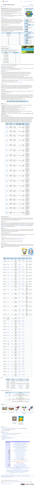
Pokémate (11, 472)
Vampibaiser (19, 266)
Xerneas (19, 412)
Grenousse (8, 332)
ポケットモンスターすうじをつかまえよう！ (16, 460)
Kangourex (8, 335)
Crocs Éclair (19, 374)
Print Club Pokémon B (16, 471)
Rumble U (18, 459)
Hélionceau (8, 293)
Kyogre (2, 225)
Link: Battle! (16, 449)
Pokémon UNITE (21, 468)
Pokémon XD (22, 458)
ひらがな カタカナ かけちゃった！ (25, 460)
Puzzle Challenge (22, 456)
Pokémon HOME (24, 466)
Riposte (23, 338)
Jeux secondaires (17, 441)
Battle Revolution (24, 464)
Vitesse (8, 65)
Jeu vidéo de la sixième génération (9, 475)
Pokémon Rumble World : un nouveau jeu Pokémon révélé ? (9, 433)
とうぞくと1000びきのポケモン (21, 472)
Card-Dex (25, 447)
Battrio (15, 455)
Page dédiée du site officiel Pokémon (6, 438)
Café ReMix (25, 449)
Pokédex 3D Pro (17, 450)
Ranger (9, 457)
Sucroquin (8, 364)
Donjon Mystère (8, 444)
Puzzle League (18, 456)
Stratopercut (23, 260)
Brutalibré (8, 272)
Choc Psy (19, 343)
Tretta (17, 455)
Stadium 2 (21, 464)
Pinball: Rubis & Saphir (21, 454)
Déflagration (19, 317)
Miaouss (8, 306)
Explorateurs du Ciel (25, 444)
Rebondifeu (23, 301)
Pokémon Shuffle (7, 26)
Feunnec (8, 310)
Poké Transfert (20, 466)
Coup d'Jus (23, 374)
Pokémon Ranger (16, 457)
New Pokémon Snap (22, 463)
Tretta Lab (20, 455)
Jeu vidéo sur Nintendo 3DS (17, 475)
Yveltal (16, 412)
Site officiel (3, 439)
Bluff (19, 305)
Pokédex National (20, 68)
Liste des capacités (4, 429)
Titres (2, 430)
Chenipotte (8, 326)
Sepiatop (8, 361)
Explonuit (23, 283)
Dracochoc (23, 275)
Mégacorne (19, 357)
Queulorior (8, 264)
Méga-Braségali (23, 412)
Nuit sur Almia (19, 457)
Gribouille (19, 264)
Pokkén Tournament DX (22, 452)
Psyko (23, 281)
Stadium (15, 464)
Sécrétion (19, 326)
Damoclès (23, 340)
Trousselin (8, 267)
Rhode (9, 458)
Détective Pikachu (22, 442)
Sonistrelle (8, 275)
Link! (14, 449)
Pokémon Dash (24, 453)
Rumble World (21, 459)
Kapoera (8, 338)
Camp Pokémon (19, 470)
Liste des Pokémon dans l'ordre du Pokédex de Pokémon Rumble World (11, 428)
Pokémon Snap (17, 463)
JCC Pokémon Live (17, 448)
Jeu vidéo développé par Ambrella (6, 476)
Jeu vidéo (12, 476)
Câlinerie (23, 363)
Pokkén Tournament (17, 452)
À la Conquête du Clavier (8, 470)
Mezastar (24, 455)
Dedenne (8, 329)
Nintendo (30, 34)
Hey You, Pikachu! (16, 453)
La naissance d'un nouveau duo (16, 442)
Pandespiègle (8, 261)
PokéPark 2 (24, 451)
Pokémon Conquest (23, 470)
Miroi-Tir (23, 266)
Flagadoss (8, 281)
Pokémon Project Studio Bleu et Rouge (23, 471)
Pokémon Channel (20, 453)
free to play (13, 8)
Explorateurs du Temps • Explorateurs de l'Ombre (17, 444)
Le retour (26, 442)
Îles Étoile (7, 195)
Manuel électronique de (8, 437)
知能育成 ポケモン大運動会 (20, 462)
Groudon (5, 225)
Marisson (8, 314)
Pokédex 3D (14, 450)
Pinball (17, 454)
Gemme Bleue (20, 224)
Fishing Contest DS (17, 451)
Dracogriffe (23, 317)
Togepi (8, 289)
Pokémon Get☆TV (20, 386)
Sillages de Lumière (24, 457)
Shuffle (19, 449)
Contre (23, 354)
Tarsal (8, 366)
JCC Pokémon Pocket (22, 448)
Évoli (8, 286)
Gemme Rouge (25, 224)
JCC (9, 447)
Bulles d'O (19, 297)
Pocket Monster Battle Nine (10, 471)
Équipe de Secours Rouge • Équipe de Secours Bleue (20, 443)
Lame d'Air (19, 275)
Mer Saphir (7, 145)
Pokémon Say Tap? (15, 472)
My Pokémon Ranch (24, 465)
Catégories (2, 475)
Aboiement (19, 283)
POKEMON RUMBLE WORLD (6, 434)
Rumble (14, 459)
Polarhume (8, 349)
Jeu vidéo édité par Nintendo (25, 475)
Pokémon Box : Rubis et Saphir (17, 465)
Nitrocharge (19, 301)
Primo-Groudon (29, 412)
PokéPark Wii (20, 451)
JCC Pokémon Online (20, 447)
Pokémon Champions (25, 468)
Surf (23, 297)
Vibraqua (19, 281)
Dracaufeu (8, 317)
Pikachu (8, 346)
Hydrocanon (19, 320)
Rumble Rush (25, 459)
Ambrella (30, 35)
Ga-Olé (22, 455)
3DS (23, 424)
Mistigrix (8, 343)
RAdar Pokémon (26, 450)
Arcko (8, 323)
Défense (5, 65)
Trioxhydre (8, 371)
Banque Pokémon (16, 466)
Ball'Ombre (23, 278)
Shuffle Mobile (21, 449)
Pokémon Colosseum (18, 458)
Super (16, 459)
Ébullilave (23, 351)
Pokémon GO (8, 468)
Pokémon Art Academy (14, 470)
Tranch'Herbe (23, 368)
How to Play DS (16, 447)
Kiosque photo (27, 470)
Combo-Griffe (23, 305)
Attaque (2, 65)
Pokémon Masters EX (12, 468)
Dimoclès (8, 269)
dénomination (4, 72)
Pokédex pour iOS (22, 450)
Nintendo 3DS (30, 31)
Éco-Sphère (23, 323)
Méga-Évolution (31, 68)
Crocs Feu (19, 293)
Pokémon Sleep (17, 468)
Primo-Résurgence (3, 69)
